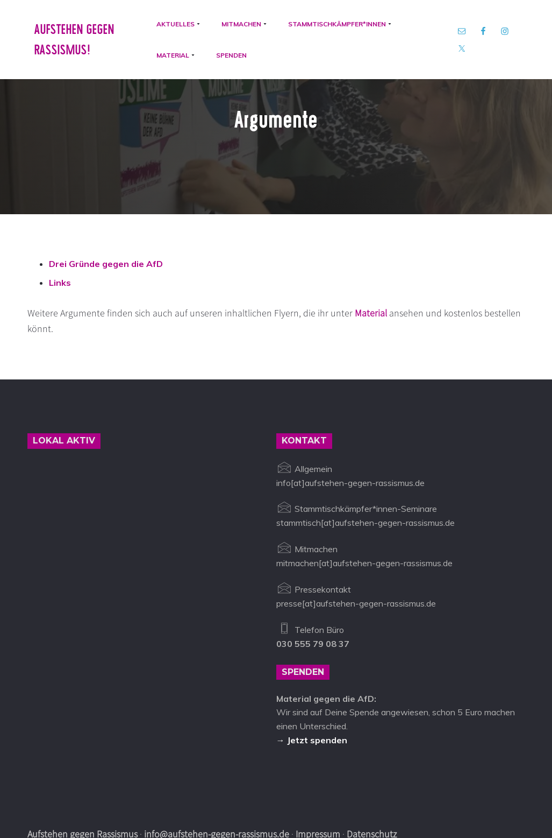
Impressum (318, 787)
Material (372, 266)
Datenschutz (372, 787)
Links (60, 236)
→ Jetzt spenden (311, 693)
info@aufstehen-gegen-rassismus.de (216, 787)
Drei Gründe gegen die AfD (106, 217)
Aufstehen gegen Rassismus (82, 787)
